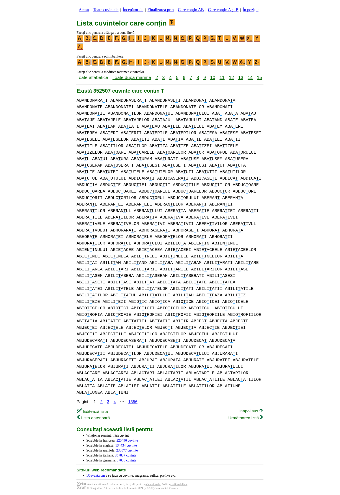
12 (231, 77)
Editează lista (92, 411)
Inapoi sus (251, 411)
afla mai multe (152, 484)
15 (259, 77)
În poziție (250, 9)
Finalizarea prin (160, 9)
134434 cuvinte (126, 445)
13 (240, 77)
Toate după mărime (132, 77)
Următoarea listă (245, 418)
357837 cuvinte (125, 455)
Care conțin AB (191, 9)
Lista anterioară (93, 418)
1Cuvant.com (95, 475)
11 (221, 77)
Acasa (84, 9)
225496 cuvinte (127, 440)
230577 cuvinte (127, 450)
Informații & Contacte (167, 488)
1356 (132, 401)
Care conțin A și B (223, 9)
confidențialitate (178, 484)
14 (250, 77)
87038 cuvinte (126, 460)
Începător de (133, 9)
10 (212, 77)
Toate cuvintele (105, 9)
